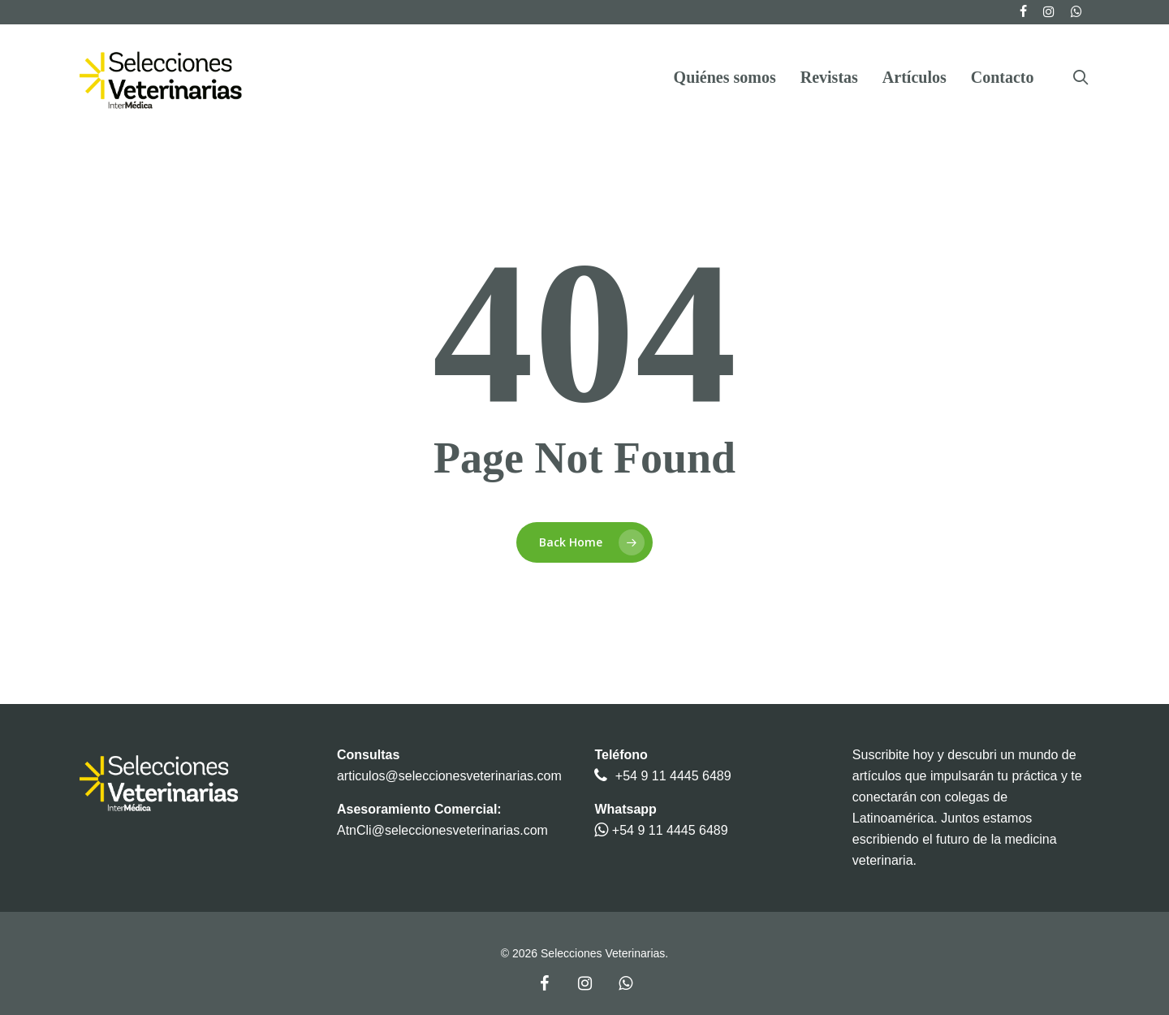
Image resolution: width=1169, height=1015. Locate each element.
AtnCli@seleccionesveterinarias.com (442, 830)
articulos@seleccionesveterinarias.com (449, 776)
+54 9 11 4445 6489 (673, 776)
